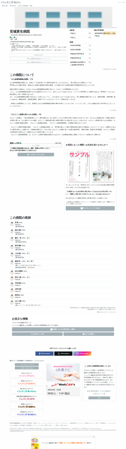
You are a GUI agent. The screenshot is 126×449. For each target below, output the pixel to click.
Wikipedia (114, 27)
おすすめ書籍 (88, 334)
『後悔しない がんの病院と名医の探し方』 (72, 443)
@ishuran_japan (82, 354)
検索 (31, 6)
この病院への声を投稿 (35, 155)
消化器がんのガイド (26, 413)
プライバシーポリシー (61, 423)
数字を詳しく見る (109, 33)
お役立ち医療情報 (23, 6)
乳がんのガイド (27, 374)
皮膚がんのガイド (27, 405)
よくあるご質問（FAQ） (45, 425)
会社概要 (29, 423)
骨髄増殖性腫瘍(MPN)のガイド (26, 397)
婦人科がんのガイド (26, 390)
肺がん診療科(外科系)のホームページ (38, 59)
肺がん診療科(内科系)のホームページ (38, 62)
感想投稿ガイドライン (76, 423)
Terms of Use (23, 430)
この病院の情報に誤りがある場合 (109, 69)
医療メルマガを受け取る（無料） (63, 329)
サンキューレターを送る (90, 208)
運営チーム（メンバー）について (43, 423)
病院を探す (5, 6)
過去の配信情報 (92, 391)
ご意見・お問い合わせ (26, 368)
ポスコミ (86, 202)
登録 (99, 398)
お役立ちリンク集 (37, 334)
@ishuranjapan (63, 354)
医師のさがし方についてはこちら (106, 312)
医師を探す (13, 6)
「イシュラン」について (27, 365)
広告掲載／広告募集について (28, 425)
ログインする (121, 2)
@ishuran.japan (44, 354)
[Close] (94, 436)
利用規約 (86, 370)
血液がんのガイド (27, 382)
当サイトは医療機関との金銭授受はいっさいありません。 (27, 360)
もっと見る (113, 110)
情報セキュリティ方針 (91, 423)
